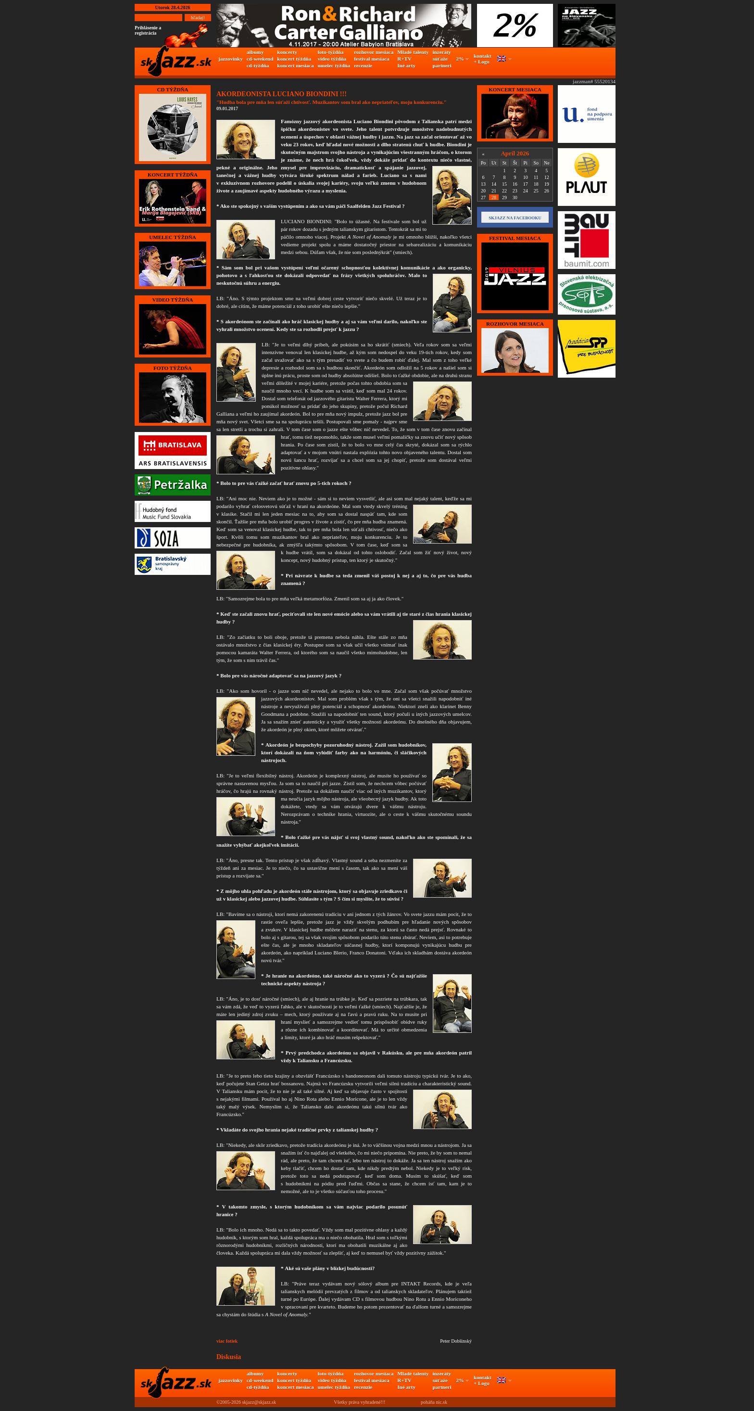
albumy (255, 52)
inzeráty (441, 52)
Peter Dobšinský (456, 1341)
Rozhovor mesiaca (515, 324)
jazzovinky (230, 59)
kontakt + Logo (482, 58)
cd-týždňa (258, 65)
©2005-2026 (228, 1402)
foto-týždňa (330, 52)
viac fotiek (227, 1341)
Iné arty (406, 65)
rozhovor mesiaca (373, 52)
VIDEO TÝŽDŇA (172, 300)
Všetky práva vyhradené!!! (359, 1402)
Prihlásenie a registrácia (148, 30)
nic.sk (441, 1402)
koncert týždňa (294, 59)
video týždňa (331, 59)
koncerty (287, 52)
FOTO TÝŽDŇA (172, 368)
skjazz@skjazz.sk (259, 1402)
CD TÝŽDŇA (172, 89)
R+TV (404, 59)
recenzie (363, 65)
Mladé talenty (412, 52)
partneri (441, 65)
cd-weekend (260, 59)
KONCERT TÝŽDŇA (173, 175)
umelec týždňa (333, 65)
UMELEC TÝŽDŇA (172, 237)
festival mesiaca (372, 59)
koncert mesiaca (295, 65)
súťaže (439, 59)
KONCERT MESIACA (515, 89)
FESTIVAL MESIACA (515, 238)
